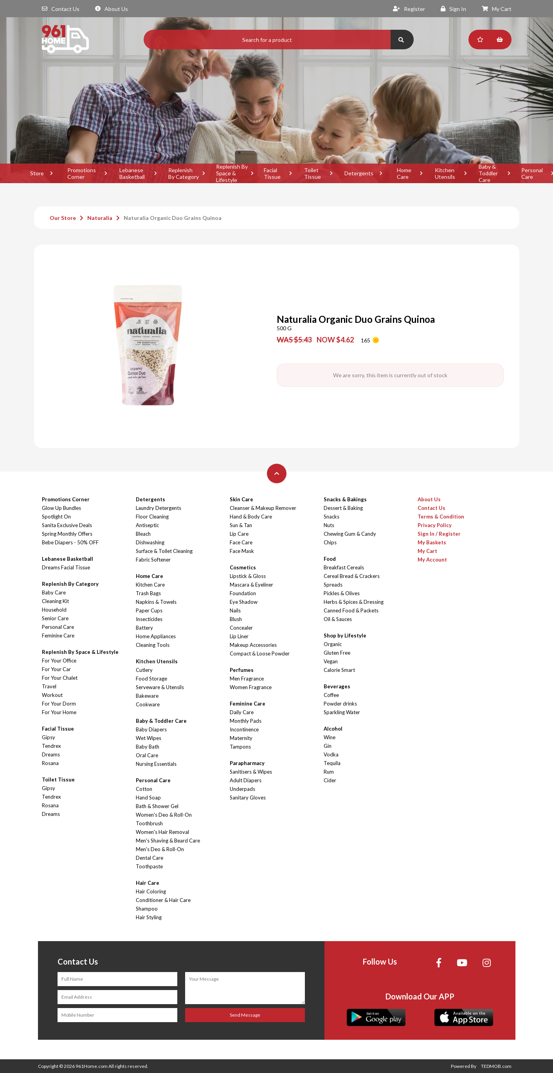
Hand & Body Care (251, 516)
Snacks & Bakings (345, 499)
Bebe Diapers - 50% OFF (70, 542)
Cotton (144, 789)
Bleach (143, 534)
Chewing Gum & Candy (350, 534)
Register (409, 8)
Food (330, 559)
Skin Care (241, 499)
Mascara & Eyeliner (251, 585)
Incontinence (244, 729)
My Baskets (432, 542)
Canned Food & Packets (351, 610)
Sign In (453, 8)
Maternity (241, 738)
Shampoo (147, 909)
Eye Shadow (244, 602)
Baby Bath (147, 747)
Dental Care (149, 858)
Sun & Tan (241, 525)
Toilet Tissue (312, 173)
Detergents (358, 173)
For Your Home (59, 712)
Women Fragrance (251, 687)
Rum (329, 772)
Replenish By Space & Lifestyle (232, 173)
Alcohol (333, 729)
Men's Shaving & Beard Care (168, 840)
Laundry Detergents (158, 508)
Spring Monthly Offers (67, 534)
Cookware (148, 704)
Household (54, 610)
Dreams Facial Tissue (66, 567)
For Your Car (56, 669)
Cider (330, 780)
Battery (144, 628)
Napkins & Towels (156, 602)
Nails (235, 610)
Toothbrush (149, 823)
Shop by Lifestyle (345, 635)
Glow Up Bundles (61, 508)
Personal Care (58, 627)
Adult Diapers (245, 780)
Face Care (241, 542)
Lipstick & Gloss (248, 576)
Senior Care (55, 618)
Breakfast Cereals (344, 567)
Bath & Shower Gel (157, 806)
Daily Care (242, 712)
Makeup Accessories (253, 645)
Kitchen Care (150, 585)
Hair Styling (149, 917)
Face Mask (242, 551)
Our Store (63, 217)
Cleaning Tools (152, 645)
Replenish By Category (183, 173)
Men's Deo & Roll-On (160, 849)
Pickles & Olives (342, 593)
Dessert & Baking (343, 508)
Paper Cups (149, 610)
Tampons (240, 747)
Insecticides (149, 619)
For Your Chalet (59, 678)
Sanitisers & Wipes (251, 772)
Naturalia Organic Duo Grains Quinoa (173, 217)
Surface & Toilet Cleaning (164, 551)
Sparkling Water (342, 712)
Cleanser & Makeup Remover (263, 508)
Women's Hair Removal (162, 832)
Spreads (333, 585)
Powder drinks (340, 703)
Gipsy (48, 737)
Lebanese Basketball (132, 173)
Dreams (51, 754)
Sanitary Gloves (248, 797)
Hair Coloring (151, 891)
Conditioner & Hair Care (163, 900)
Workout (52, 695)
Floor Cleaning (152, 516)
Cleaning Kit (55, 601)
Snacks (331, 516)
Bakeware (147, 696)
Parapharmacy (247, 763)
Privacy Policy (435, 525)
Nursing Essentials (156, 764)
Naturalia (99, 217)
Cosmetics (243, 567)
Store (37, 173)
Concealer (241, 628)
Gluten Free (337, 653)
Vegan (331, 661)
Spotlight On (56, 516)
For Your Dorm (59, 703)
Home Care (404, 173)
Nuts (329, 525)
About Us (111, 8)
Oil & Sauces (338, 619)
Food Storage (151, 678)
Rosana (50, 763)
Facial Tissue (272, 173)
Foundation (243, 593)
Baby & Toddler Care (488, 173)
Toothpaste (149, 866)
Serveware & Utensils (160, 687)
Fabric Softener (153, 559)
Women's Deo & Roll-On (164, 815)
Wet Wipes (148, 738)
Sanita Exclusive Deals (67, 525)
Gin (327, 746)
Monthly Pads (245, 721)
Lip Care (239, 534)
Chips (330, 542)
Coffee (331, 695)
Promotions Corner (81, 173)
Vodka (331, 754)
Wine (329, 737)
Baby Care (54, 592)
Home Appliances (156, 636)
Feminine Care (58, 635)
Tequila (332, 763)
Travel (49, 686)
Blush (236, 619)
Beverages (337, 686)
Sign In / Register (439, 534)
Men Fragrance (247, 678)
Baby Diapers (151, 729)
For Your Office (59, 660)
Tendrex (51, 746)
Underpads (242, 789)
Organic (333, 644)
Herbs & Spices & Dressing (354, 602)
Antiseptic (147, 525)
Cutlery (144, 670)
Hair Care (147, 883)
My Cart (497, 8)
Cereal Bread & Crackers (352, 576)
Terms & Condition (441, 516)
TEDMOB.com (496, 1066)
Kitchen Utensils (445, 173)
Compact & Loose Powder (260, 653)
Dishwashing (150, 542)
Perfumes (242, 670)
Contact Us (60, 8)
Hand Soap (148, 797)
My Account (432, 559)
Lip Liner (239, 636)
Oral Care (147, 755)
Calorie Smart (339, 670)
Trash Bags (148, 593)
